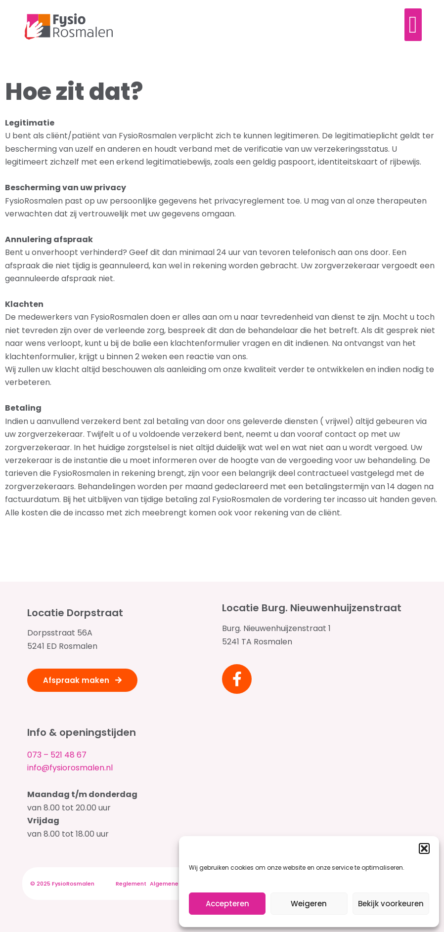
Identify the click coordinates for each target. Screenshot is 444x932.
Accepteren (227, 903)
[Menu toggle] (413, 24)
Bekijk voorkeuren (391, 903)
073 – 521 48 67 (57, 755)
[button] (424, 848)
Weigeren (309, 903)
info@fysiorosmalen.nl (70, 767)
